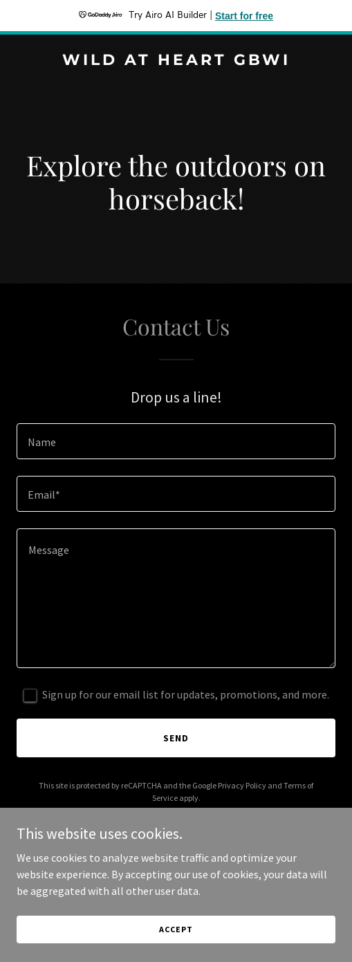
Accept (175, 929)
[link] (176, 61)
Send (176, 738)
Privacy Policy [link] (242, 785)
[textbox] (176, 441)
